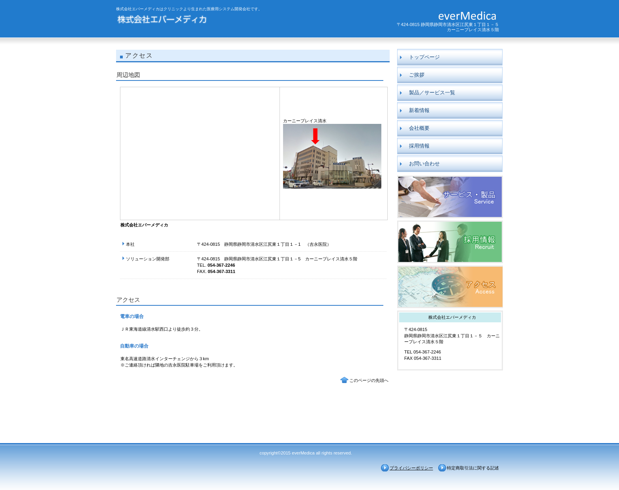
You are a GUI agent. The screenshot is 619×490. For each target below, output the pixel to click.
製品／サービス (450, 197)
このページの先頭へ (368, 380)
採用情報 (450, 242)
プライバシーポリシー (411, 468)
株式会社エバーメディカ (192, 21)
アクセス (450, 287)
